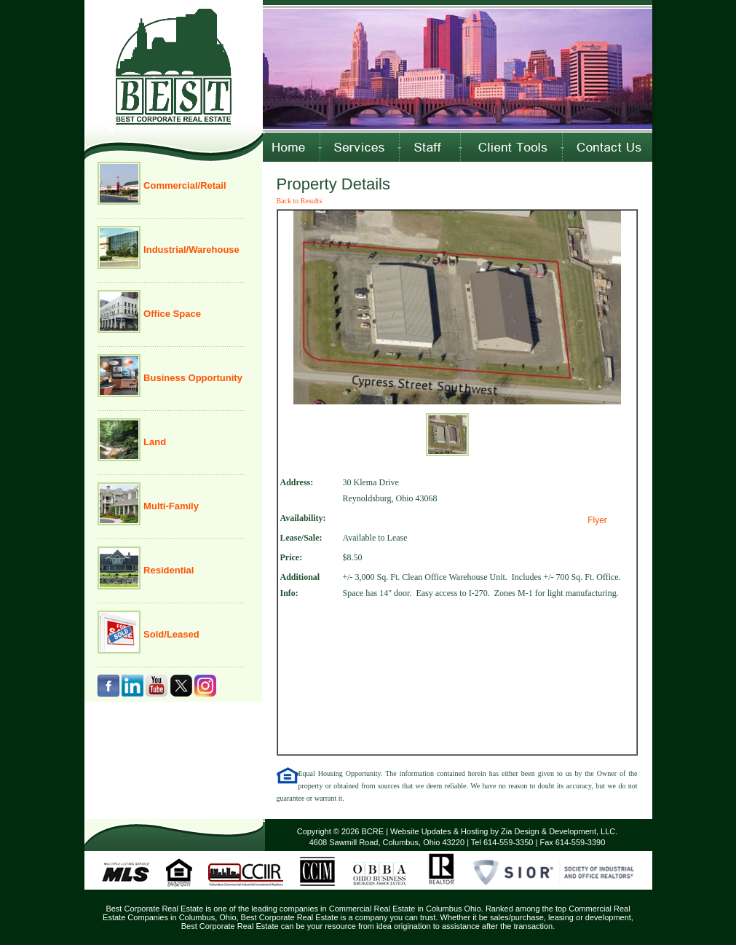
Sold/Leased (170, 634)
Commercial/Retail (183, 185)
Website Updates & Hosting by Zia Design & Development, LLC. (503, 831)
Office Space (171, 313)
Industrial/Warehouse (190, 249)
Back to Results (300, 201)
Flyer (597, 520)
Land (154, 441)
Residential (167, 570)
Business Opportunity (191, 377)
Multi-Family (170, 506)
